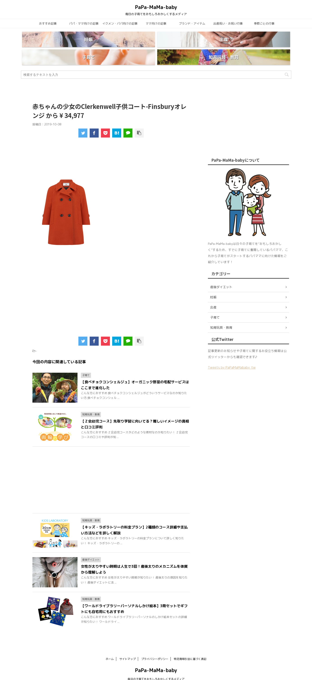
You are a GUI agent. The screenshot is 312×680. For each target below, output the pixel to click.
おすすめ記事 (48, 23)
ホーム (110, 648)
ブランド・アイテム (192, 23)
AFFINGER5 (200, 674)
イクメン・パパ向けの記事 (119, 23)
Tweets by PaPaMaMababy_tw (232, 356)
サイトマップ (127, 648)
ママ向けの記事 (156, 23)
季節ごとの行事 (264, 23)
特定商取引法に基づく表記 (190, 648)
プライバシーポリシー (154, 648)
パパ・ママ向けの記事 (83, 23)
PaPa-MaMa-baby (156, 7)
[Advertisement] (111, 150)
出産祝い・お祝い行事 (228, 23)
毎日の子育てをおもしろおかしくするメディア (156, 668)
